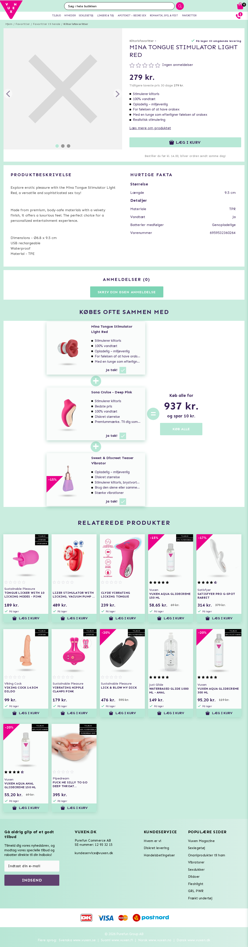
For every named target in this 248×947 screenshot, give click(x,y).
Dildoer (194, 877)
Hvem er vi (152, 841)
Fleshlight (195, 884)
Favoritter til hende (46, 24)
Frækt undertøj (200, 898)
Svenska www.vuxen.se (77, 940)
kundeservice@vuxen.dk (94, 853)
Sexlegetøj (196, 848)
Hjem (9, 24)
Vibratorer (196, 862)
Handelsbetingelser (159, 855)
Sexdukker (196, 870)
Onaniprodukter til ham (206, 855)
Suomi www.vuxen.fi (117, 940)
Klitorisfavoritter (75, 24)
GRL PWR (196, 891)
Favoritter (23, 24)
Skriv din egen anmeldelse (127, 292)
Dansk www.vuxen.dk (193, 940)
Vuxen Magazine (201, 841)
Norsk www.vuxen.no (155, 940)
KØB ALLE (181, 429)
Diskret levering (156, 848)
